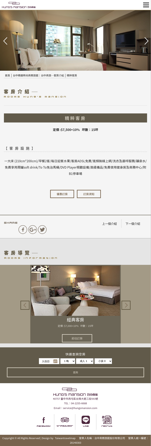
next (146, 40)
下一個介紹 (132, 224)
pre (5, 40)
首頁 (7, 75)
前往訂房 (77, 338)
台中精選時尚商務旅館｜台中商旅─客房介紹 (38, 75)
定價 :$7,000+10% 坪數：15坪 (75, 326)
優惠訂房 (62, 194)
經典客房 (75, 319)
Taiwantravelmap (65, 438)
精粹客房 (72, 75)
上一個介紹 (109, 224)
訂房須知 (88, 194)
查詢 (75, 372)
